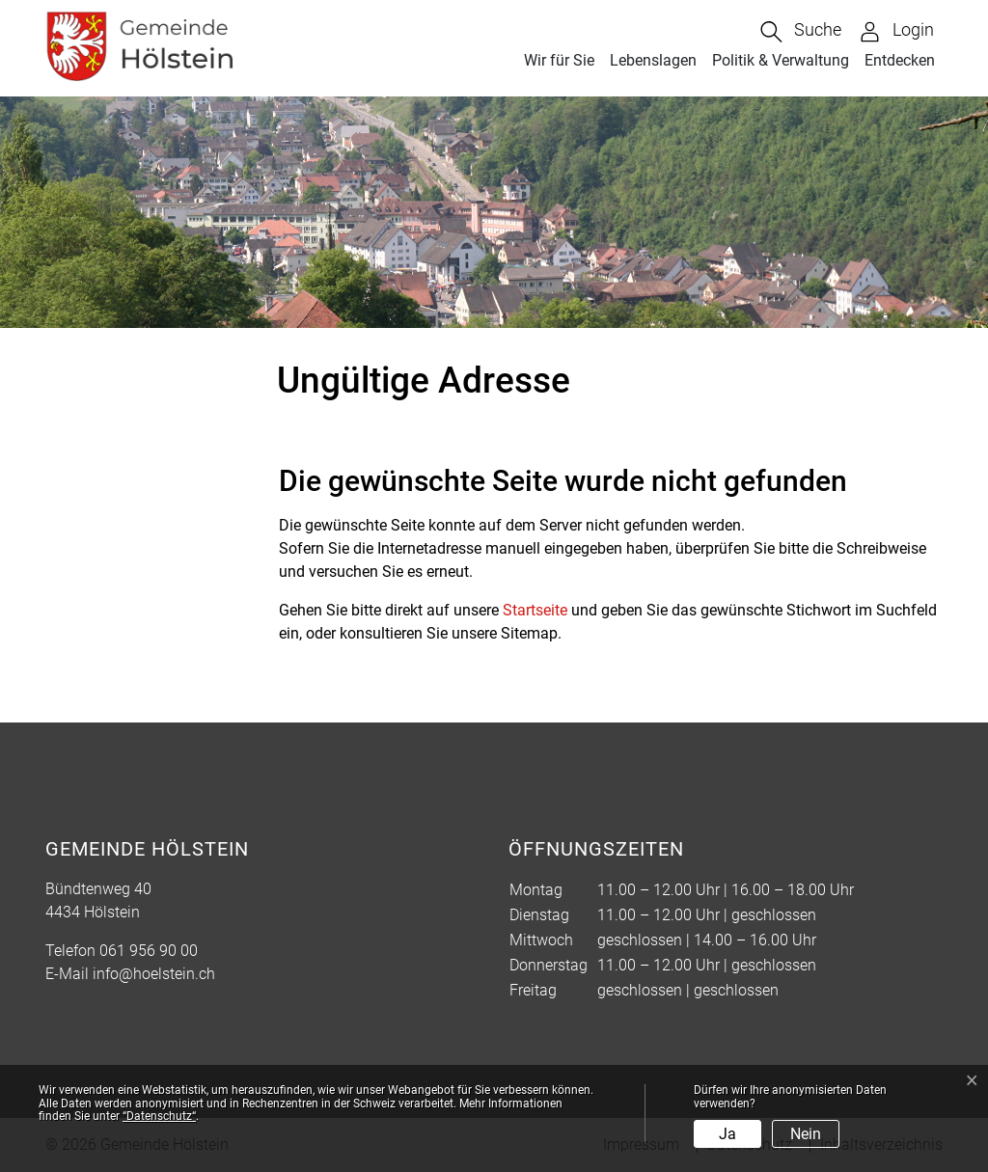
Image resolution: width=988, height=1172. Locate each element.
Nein (805, 1134)
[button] (801, 31)
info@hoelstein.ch (154, 974)
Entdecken (899, 60)
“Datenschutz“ (159, 1116)
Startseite (535, 610)
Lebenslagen (653, 60)
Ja (727, 1134)
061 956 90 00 (148, 950)
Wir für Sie (559, 60)
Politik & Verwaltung (780, 60)
